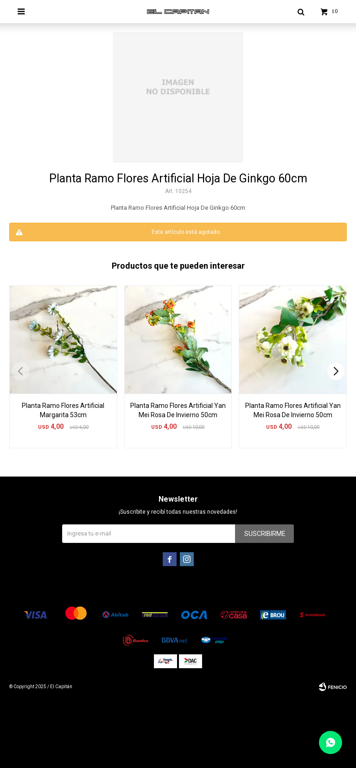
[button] (336, 371)
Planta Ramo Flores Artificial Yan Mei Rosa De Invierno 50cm (178, 410)
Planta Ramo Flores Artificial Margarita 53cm (63, 410)
